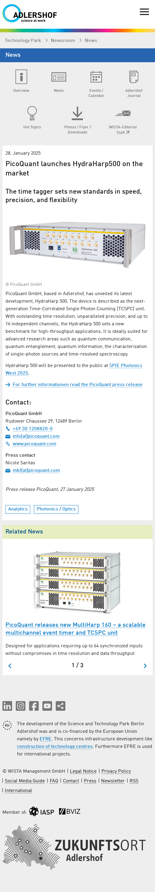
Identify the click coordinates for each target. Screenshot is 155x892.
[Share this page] (60, 706)
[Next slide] (145, 666)
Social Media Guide (25, 781)
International (18, 790)
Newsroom (63, 40)
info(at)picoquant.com (32, 436)
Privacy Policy (116, 771)
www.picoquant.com (30, 444)
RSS (134, 781)
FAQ (54, 781)
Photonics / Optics (56, 509)
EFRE (45, 739)
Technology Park (23, 40)
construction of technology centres (55, 746)
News (91, 40)
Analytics (18, 509)
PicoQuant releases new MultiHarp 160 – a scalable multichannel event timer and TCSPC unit (75, 629)
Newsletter (113, 781)
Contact (71, 781)
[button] (7, 706)
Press (90, 781)
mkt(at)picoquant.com (32, 470)
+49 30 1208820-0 (29, 429)
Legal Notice (83, 771)
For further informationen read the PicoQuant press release (74, 384)
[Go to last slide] (10, 666)
